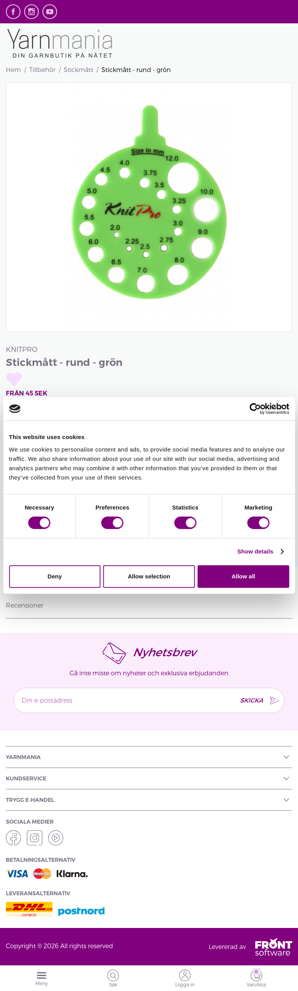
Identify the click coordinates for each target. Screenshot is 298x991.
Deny (54, 576)
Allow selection (149, 576)
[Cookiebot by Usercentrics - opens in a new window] (255, 409)
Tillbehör (42, 69)
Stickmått (78, 69)
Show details (255, 551)
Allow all (243, 576)
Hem (13, 69)
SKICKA (251, 700)
